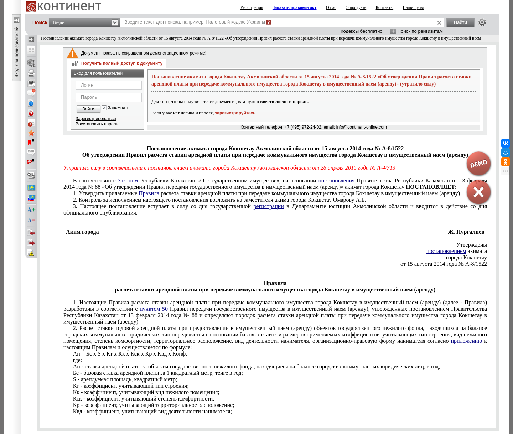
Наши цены (413, 7)
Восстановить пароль (97, 124)
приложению (466, 341)
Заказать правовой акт (295, 7)
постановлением (446, 251)
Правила (149, 193)
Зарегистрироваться (96, 118)
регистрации (269, 206)
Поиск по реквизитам (420, 31)
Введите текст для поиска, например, (194, 22)
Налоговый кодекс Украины (235, 22)
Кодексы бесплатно (362, 31)
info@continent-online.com (361, 127)
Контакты (385, 7)
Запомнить (118, 107)
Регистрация (251, 7)
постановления (336, 180)
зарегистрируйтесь (235, 112)
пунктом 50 (154, 309)
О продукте (356, 7)
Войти (88, 109)
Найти (460, 22)
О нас (331, 7)
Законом (128, 180)
